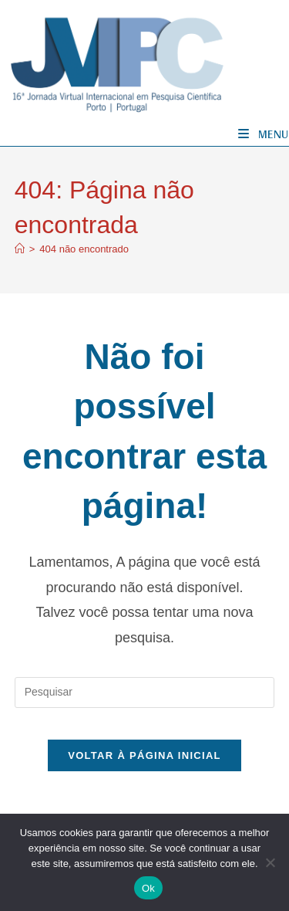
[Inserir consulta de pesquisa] (145, 692)
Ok (148, 888)
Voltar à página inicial (144, 755)
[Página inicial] (20, 249)
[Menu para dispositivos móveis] (263, 134)
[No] (269, 862)
